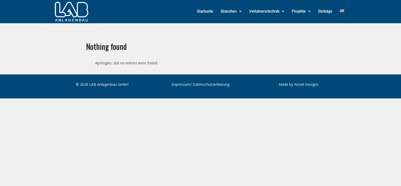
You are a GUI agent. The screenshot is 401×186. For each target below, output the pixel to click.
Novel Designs (306, 84)
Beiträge (325, 11)
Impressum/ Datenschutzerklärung (200, 84)
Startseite (205, 11)
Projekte (301, 11)
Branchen (231, 11)
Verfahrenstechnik (266, 11)
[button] (231, 11)
